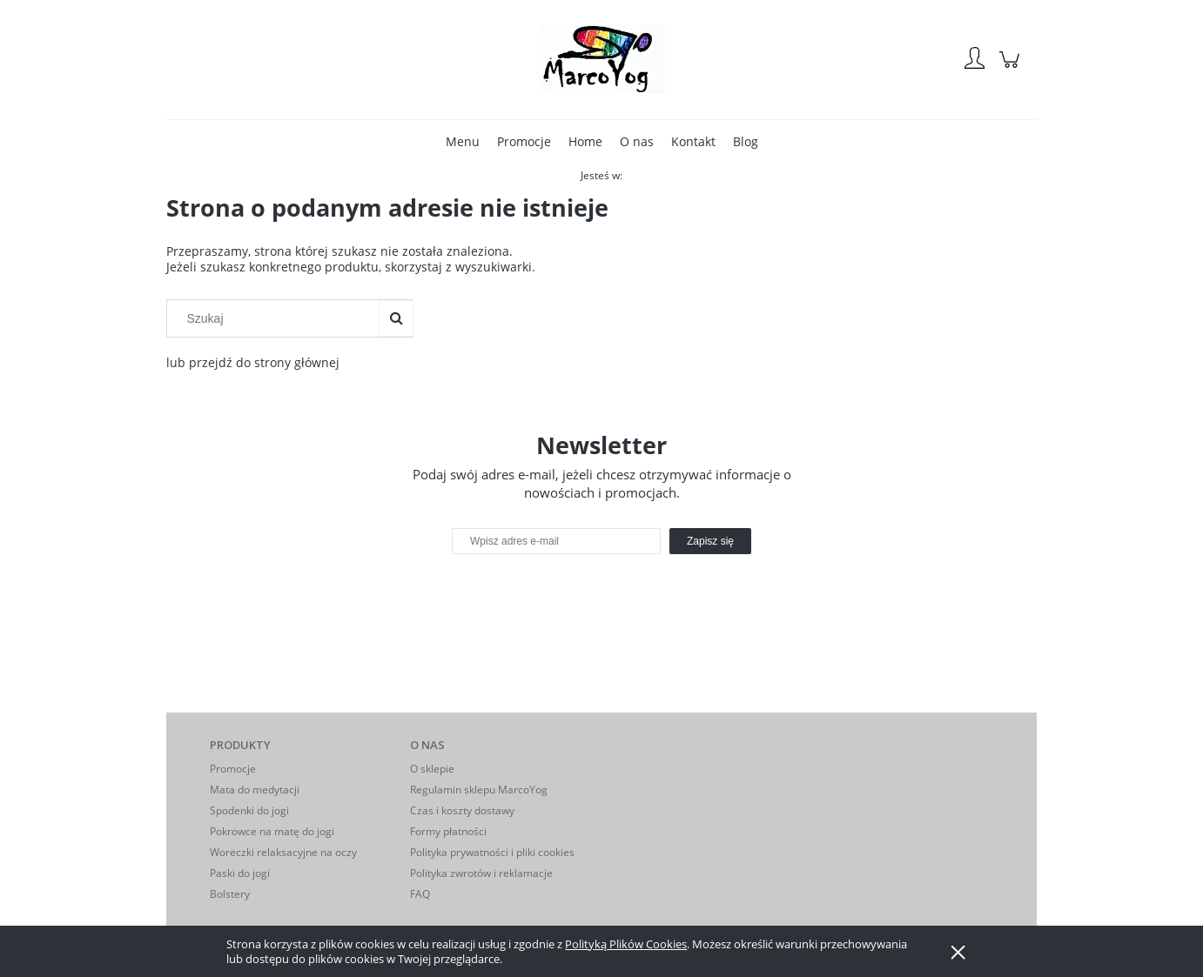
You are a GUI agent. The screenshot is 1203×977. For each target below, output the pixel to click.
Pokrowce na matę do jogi (272, 831)
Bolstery (230, 894)
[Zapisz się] (710, 541)
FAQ (420, 894)
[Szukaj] (396, 318)
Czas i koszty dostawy (462, 810)
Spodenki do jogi (249, 810)
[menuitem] (463, 141)
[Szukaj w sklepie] (277, 318)
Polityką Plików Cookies (626, 944)
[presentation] (574, 591)
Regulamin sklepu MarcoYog (479, 789)
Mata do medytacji (254, 789)
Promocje (233, 768)
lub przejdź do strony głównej (252, 362)
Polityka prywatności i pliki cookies (492, 852)
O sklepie (432, 768)
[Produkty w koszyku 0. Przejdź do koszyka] (1012, 68)
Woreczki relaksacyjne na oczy (283, 852)
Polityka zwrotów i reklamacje (481, 873)
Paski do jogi (240, 873)
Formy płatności (448, 831)
